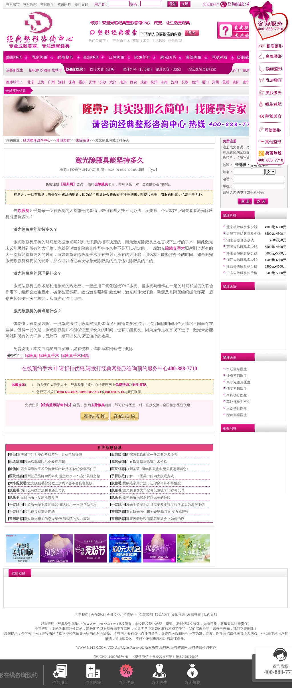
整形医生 (47, 5)
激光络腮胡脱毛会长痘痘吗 (44, 462)
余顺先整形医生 (238, 382)
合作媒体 (98, 615)
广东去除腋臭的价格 (241, 273)
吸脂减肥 (245, 57)
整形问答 (64, 5)
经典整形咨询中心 (36, 140)
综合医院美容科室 (202, 69)
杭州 (154, 82)
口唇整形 (117, 57)
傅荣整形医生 (236, 389)
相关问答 (229, 428)
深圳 (61, 82)
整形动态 (118, 512)
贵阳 (236, 82)
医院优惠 (118, 469)
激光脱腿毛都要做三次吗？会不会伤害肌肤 (59, 483)
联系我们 (162, 615)
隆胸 (12, 469)
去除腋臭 (83, 140)
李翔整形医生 (236, 395)
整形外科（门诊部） (138, 69)
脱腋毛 (116, 483)
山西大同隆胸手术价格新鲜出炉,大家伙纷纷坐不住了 (57, 469)
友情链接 (194, 615)
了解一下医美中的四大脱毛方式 (150, 476)
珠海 (71, 82)
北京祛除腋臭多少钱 (241, 227)
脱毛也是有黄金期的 (39, 512)
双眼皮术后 (141, 41)
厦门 (205, 82)
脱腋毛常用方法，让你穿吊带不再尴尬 (152, 483)
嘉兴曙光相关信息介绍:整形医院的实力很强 (57, 519)
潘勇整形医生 (236, 376)
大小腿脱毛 (17, 483)
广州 (51, 82)
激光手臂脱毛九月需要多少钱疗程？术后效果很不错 (165, 505)
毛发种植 (219, 57)
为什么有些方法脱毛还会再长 (43, 490)
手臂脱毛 (118, 476)
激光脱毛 (168, 57)
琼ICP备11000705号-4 (111, 657)
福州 (195, 82)
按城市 (57, 70)
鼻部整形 (91, 57)
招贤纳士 (130, 615)
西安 (133, 82)
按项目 (45, 70)
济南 (164, 82)
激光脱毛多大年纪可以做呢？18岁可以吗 (153, 490)
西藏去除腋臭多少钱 (241, 247)
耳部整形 (194, 57)
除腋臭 (23, 211)
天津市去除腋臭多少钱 (243, 234)
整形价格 (229, 215)
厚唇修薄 (118, 462)
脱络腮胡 (16, 462)
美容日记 (81, 5)
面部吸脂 (118, 455)
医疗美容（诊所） (103, 69)
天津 (92, 82)
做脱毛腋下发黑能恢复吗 (39, 497)
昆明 (225, 82)
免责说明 (146, 615)
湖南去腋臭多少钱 (240, 240)
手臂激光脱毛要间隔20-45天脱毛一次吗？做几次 (60, 505)
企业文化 (114, 615)
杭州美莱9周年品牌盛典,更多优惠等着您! (157, 469)
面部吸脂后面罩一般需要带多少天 (151, 455)
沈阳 (174, 82)
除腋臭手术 (175, 248)
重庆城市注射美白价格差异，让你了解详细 (49, 455)
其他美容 (63, 140)
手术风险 (159, 41)
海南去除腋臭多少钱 (241, 253)
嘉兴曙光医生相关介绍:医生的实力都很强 (157, 512)
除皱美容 (142, 57)
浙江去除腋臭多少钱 (241, 260)
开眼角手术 (121, 41)
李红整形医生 (236, 369)
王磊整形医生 (236, 408)
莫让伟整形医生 (238, 402)
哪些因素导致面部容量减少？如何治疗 (155, 519)
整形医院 (30, 5)
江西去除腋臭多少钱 (241, 266)
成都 (143, 82)
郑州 (215, 82)
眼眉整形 (65, 57)
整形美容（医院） (169, 69)
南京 (123, 82)
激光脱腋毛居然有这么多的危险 (147, 497)
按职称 (34, 70)
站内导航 (210, 615)
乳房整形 (40, 57)
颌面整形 (14, 57)
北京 (30, 82)
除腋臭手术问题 (75, 355)
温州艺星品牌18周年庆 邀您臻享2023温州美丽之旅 (62, 476)
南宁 (246, 82)
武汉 (113, 82)
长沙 (102, 82)
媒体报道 (178, 615)
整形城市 (13, 5)
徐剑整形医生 (236, 415)
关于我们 (81, 615)
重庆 (82, 82)
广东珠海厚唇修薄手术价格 (146, 462)
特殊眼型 (175, 41)
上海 (41, 82)
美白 (12, 455)
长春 (184, 82)
